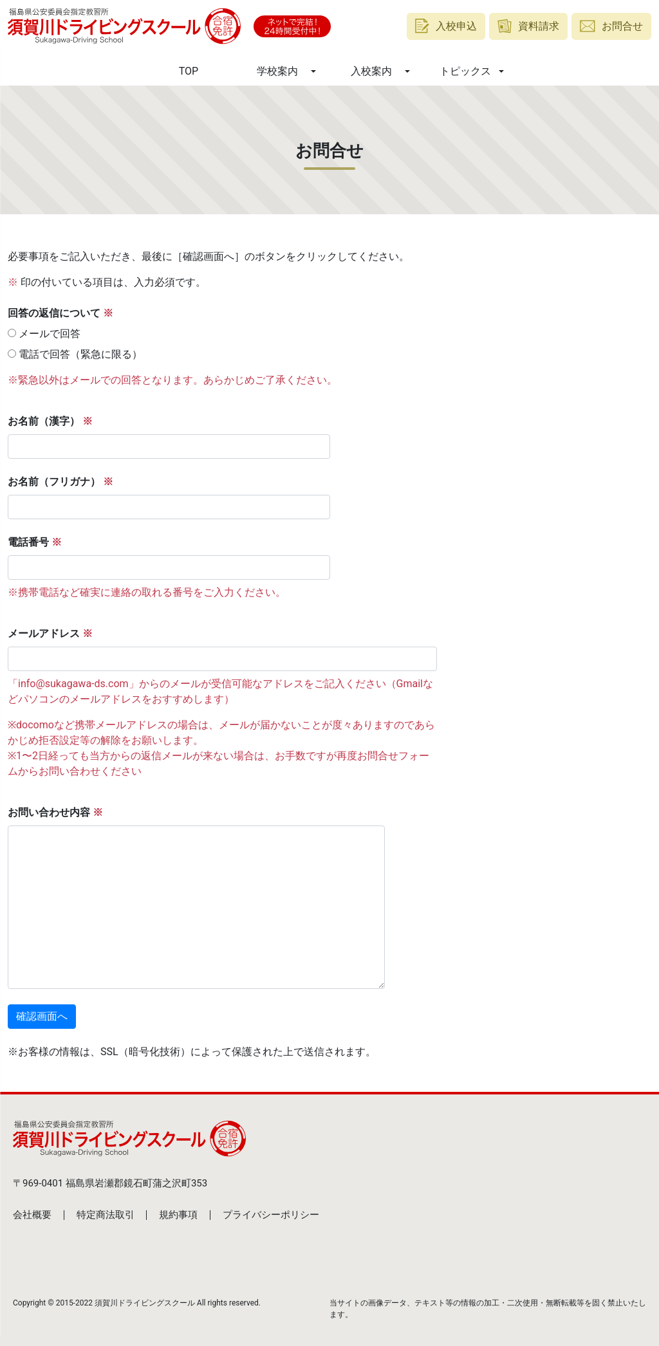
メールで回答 (44, 333)
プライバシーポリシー (271, 1215)
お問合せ (611, 26)
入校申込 (446, 26)
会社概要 (32, 1215)
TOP (188, 71)
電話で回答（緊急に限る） (75, 354)
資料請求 (528, 26)
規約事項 (178, 1215)
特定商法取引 (106, 1215)
